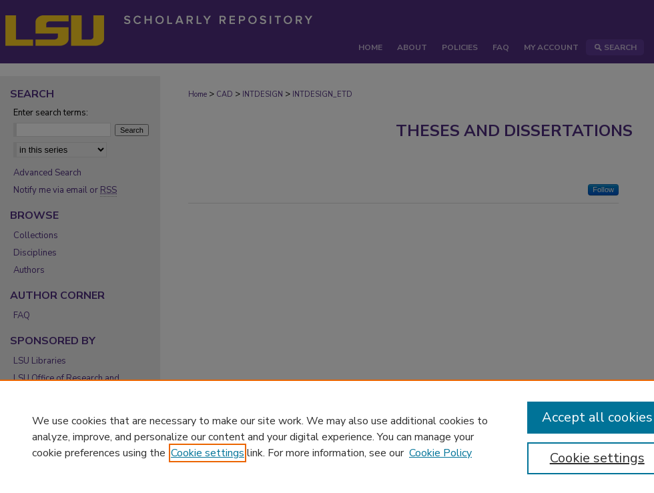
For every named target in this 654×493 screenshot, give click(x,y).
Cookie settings (207, 453)
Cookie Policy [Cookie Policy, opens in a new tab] (440, 453)
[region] (327, 436)
